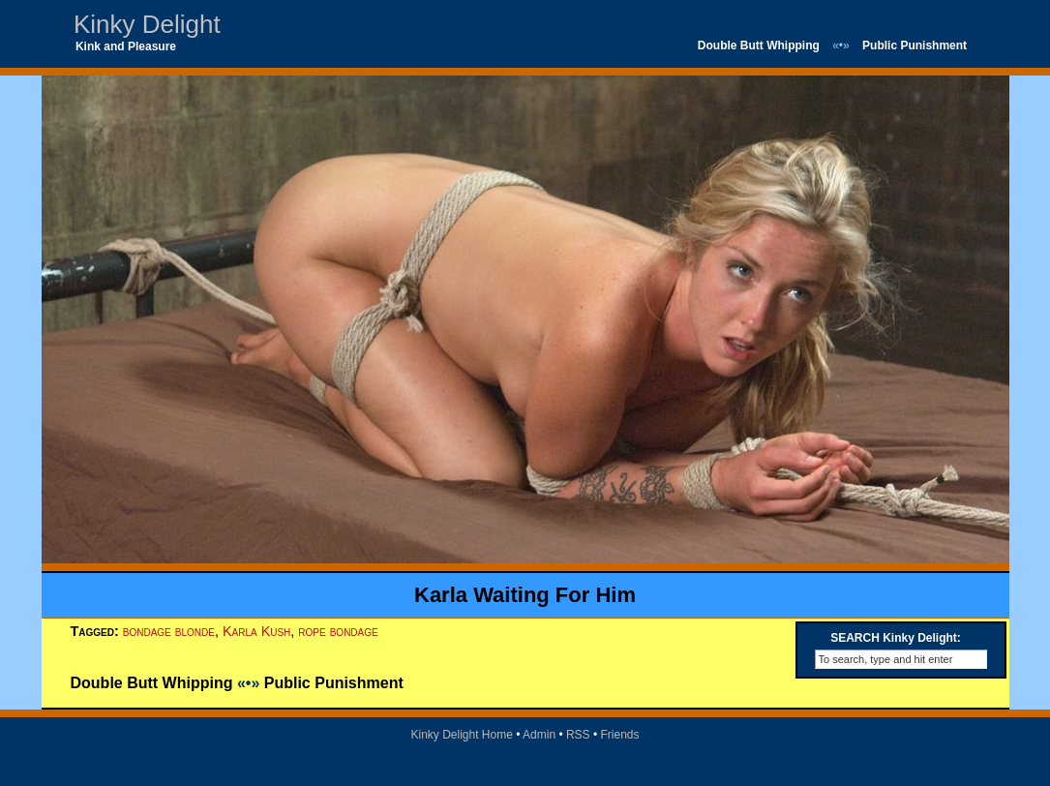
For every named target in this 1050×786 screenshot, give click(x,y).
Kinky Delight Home (461, 734)
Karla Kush (256, 631)
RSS (578, 734)
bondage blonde (169, 631)
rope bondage (337, 631)
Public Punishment (914, 45)
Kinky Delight (147, 24)
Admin (539, 734)
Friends (620, 734)
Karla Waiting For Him (525, 595)
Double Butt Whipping (759, 45)
